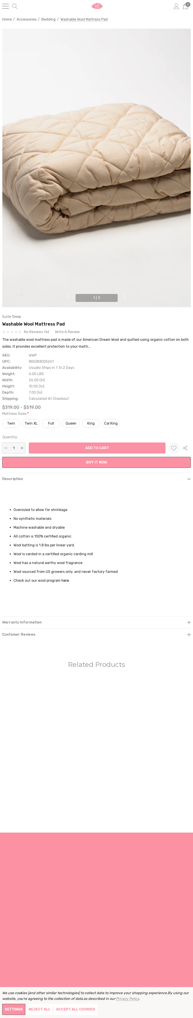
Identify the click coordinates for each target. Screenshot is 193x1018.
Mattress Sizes (15, 413)
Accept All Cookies (75, 1009)
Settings (14, 1009)
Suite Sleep (11, 317)
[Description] (96, 479)
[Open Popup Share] (185, 448)
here (65, 580)
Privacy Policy (127, 999)
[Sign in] (176, 6)
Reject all (40, 1009)
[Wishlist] (173, 448)
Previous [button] (68, 295)
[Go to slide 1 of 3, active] (96, 298)
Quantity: (10, 437)
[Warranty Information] (96, 622)
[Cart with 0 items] (185, 6)
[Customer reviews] (96, 634)
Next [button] (125, 295)
